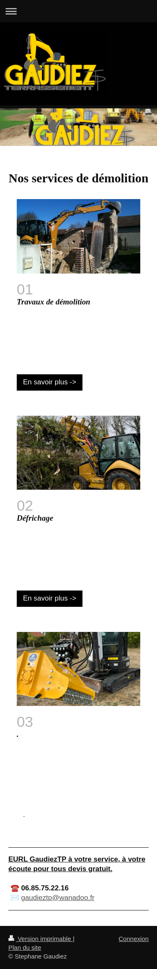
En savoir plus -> (49, 382)
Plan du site (24, 947)
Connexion (133, 938)
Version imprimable (40, 938)
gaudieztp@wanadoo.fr (57, 898)
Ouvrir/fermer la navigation (78, 11)
